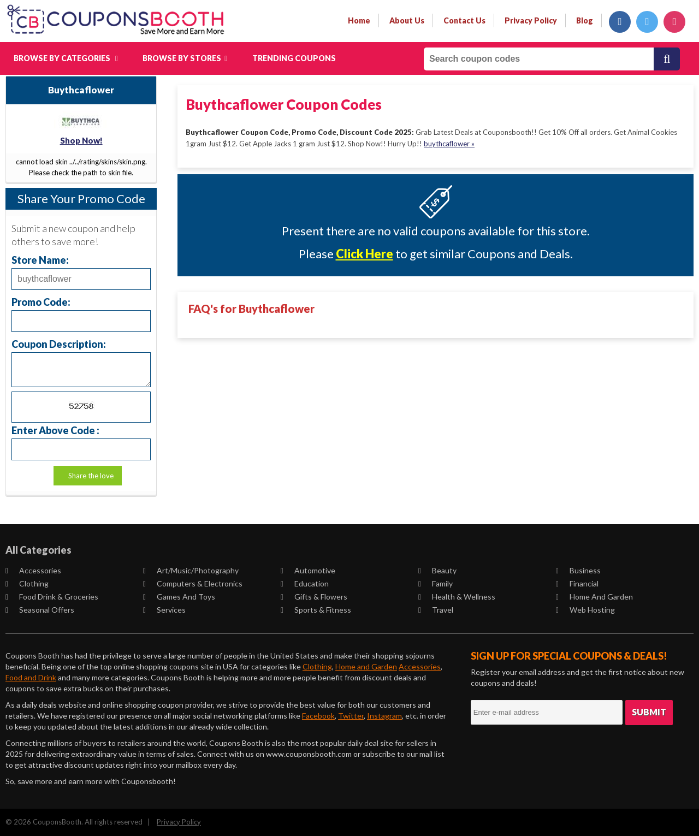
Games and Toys (180, 596)
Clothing (27, 583)
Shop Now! (81, 140)
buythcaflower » (449, 143)
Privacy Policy (179, 821)
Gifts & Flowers (314, 596)
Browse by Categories (66, 58)
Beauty (438, 570)
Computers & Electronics (193, 583)
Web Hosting (585, 609)
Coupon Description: (58, 343)
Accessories (34, 570)
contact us (464, 20)
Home (359, 20)
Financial (577, 583)
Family (436, 583)
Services (165, 609)
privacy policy (531, 20)
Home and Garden (594, 596)
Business (578, 570)
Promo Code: (40, 301)
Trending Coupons (294, 58)
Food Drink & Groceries (52, 596)
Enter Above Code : (55, 430)
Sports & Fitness (316, 609)
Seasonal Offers (40, 609)
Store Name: (40, 259)
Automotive (308, 570)
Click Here (364, 253)
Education (305, 583)
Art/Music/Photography (191, 570)
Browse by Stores (185, 58)
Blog (584, 20)
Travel (436, 609)
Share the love (91, 475)
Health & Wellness (457, 596)
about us (406, 20)
